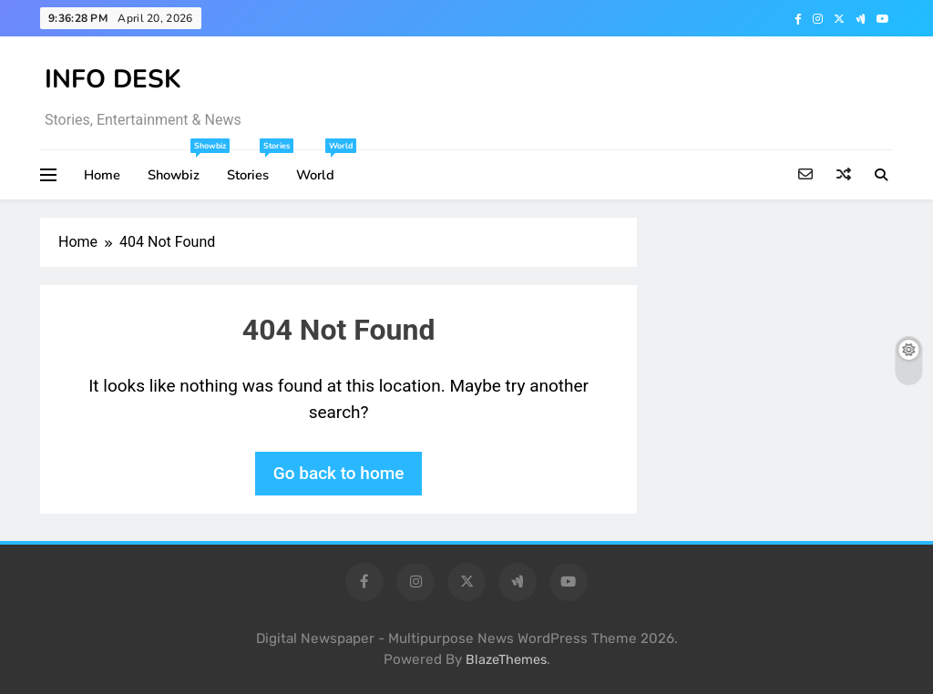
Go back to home (339, 473)
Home (102, 175)
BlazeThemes (506, 660)
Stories (254, 167)
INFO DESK (113, 79)
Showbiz (180, 167)
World (322, 167)
